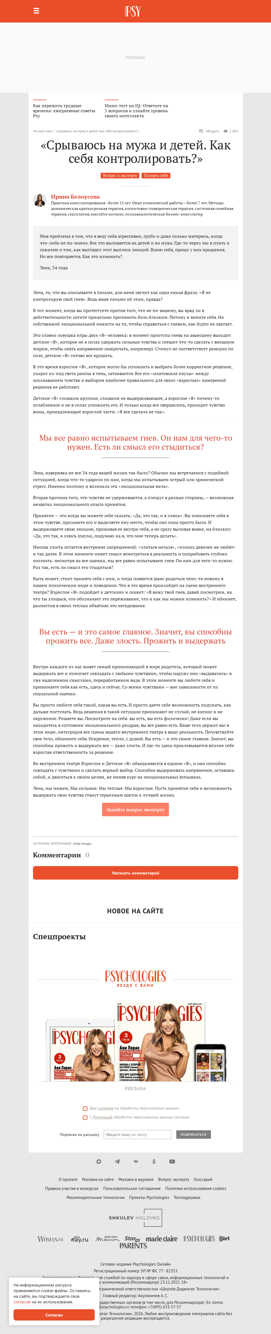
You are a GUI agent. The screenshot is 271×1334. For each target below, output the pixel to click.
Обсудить (209, 131)
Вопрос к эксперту (120, 175)
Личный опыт (42, 131)
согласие (22, 1301)
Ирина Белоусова (75, 196)
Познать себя (156, 175)
